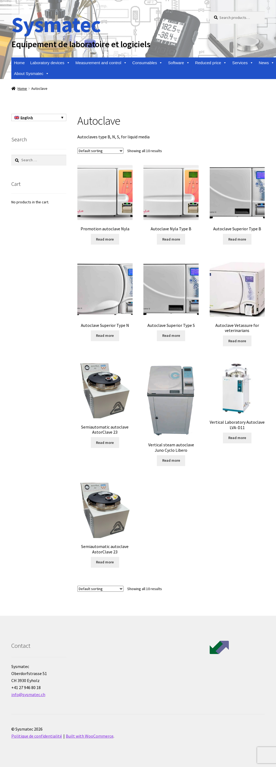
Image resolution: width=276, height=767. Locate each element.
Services (242, 62)
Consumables (147, 62)
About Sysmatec (31, 73)
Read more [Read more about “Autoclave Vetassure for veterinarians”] (237, 340)
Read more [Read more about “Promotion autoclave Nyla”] (105, 239)
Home (19, 62)
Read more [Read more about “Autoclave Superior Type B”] (237, 239)
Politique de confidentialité (36, 736)
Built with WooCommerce (89, 736)
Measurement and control (101, 62)
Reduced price (211, 62)
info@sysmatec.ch (28, 694)
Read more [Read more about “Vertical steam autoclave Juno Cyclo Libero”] (171, 460)
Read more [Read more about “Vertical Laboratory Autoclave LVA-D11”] (237, 437)
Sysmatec (56, 24)
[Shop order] (100, 151)
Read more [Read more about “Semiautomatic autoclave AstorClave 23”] (105, 442)
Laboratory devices (50, 62)
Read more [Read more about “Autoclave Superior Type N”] (105, 335)
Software (178, 62)
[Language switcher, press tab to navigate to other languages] (38, 117)
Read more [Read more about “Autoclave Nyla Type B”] (171, 239)
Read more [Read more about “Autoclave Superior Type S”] (171, 335)
